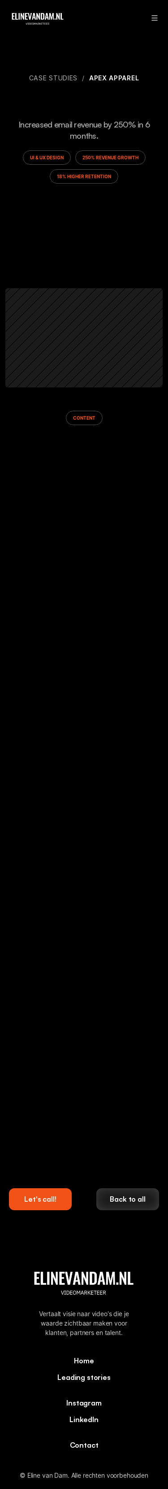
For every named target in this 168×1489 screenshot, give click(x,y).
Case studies (53, 78)
